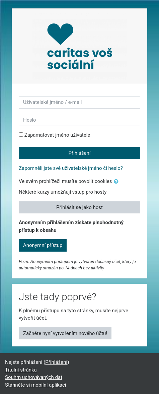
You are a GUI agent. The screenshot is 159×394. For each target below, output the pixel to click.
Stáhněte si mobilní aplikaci (35, 385)
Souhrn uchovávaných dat (33, 377)
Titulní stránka (21, 370)
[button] (117, 182)
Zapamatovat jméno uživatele (57, 135)
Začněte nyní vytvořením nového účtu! (65, 333)
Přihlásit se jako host (79, 207)
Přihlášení (80, 153)
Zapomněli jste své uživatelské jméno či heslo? (71, 168)
